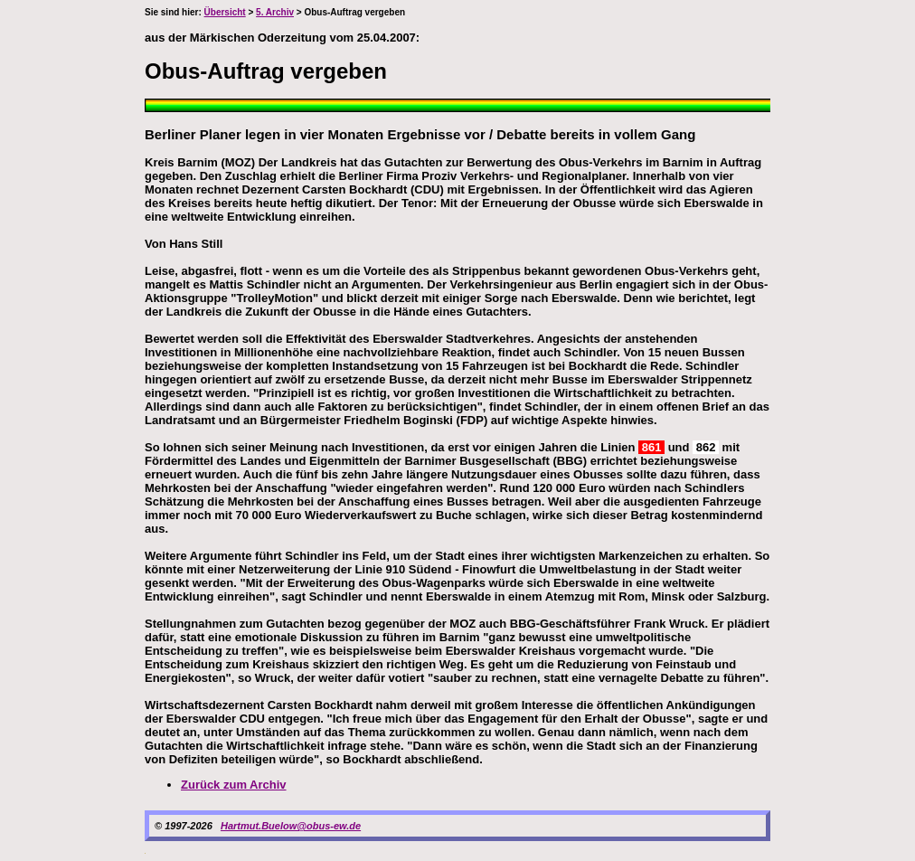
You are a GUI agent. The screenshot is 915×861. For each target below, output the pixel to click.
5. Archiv (275, 12)
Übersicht (225, 12)
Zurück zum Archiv (234, 784)
